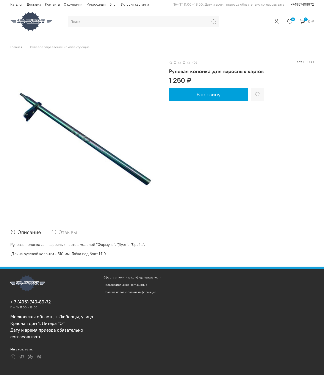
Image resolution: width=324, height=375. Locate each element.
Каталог (16, 4)
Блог (113, 4)
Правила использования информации (129, 292)
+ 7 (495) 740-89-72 (30, 302)
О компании (73, 4)
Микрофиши (96, 4)
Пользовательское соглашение (125, 285)
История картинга (135, 4)
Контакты (52, 4)
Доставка (34, 4)
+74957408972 (302, 4)
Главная (16, 47)
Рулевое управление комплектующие (60, 47)
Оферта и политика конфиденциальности (132, 277)
